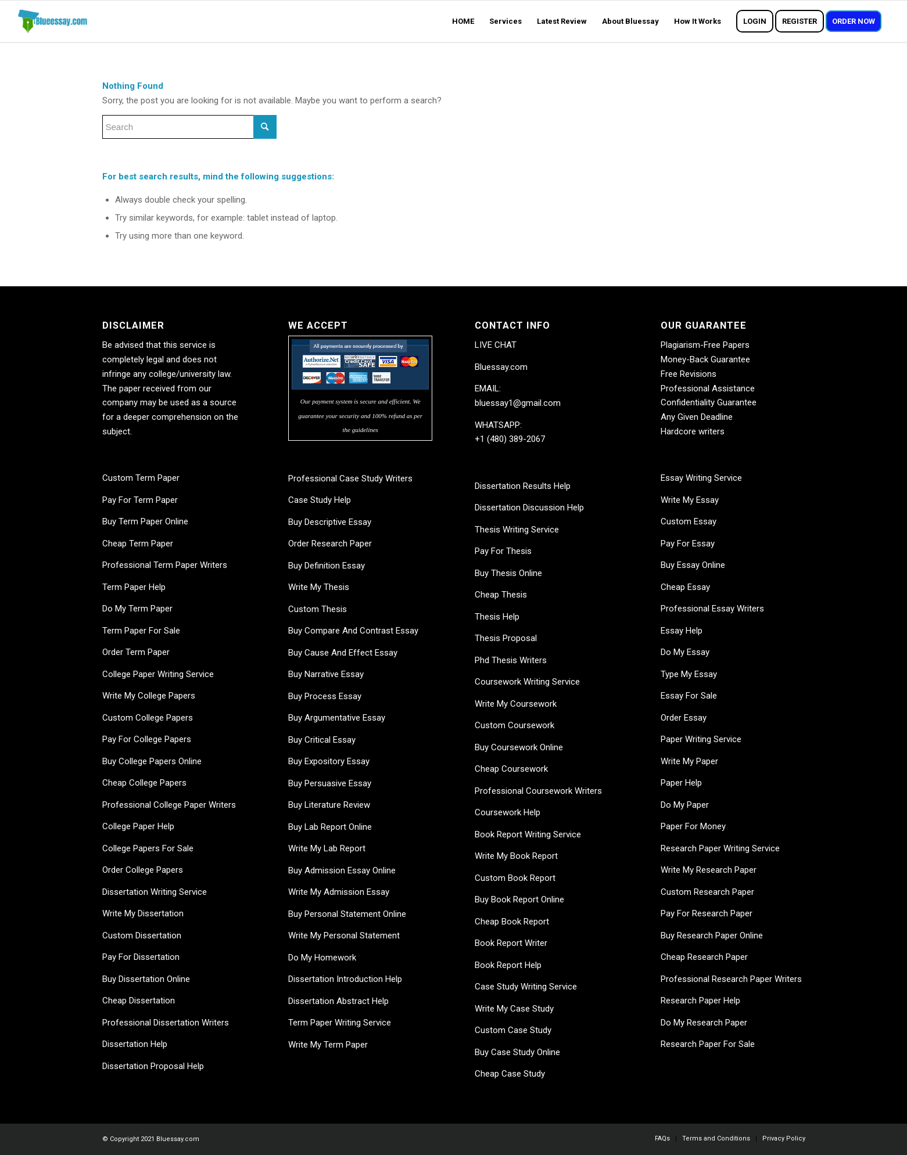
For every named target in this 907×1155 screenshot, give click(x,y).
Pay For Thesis (503, 551)
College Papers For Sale (147, 848)
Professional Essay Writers (712, 608)
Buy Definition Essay (326, 565)
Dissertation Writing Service (154, 892)
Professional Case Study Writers (350, 478)
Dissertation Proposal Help (153, 1066)
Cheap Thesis (501, 594)
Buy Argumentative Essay (336, 718)
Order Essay (684, 718)
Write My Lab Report (326, 848)
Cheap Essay (685, 587)
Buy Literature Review (329, 805)
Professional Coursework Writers (538, 791)
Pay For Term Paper (140, 500)
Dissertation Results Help (523, 486)
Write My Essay (690, 500)
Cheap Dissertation (138, 1000)
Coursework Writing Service (527, 682)
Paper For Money (693, 826)
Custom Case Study (513, 1030)
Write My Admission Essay (338, 892)
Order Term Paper (136, 652)
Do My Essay (685, 652)
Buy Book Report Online (519, 899)
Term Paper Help (134, 587)
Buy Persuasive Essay (329, 783)
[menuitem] (463, 21)
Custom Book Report (515, 878)
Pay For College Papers (146, 739)
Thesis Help (497, 616)
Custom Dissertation (141, 935)
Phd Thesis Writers (511, 660)
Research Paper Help (700, 1000)
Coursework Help (507, 812)
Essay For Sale (689, 695)
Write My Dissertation (143, 913)
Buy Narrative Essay (326, 674)
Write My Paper (689, 761)
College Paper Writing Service (158, 674)
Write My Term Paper (328, 1044)
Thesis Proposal (506, 638)
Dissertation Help (134, 1044)
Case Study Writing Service (526, 986)
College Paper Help (138, 826)
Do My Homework (322, 957)
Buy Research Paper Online (712, 935)
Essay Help (681, 630)
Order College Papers (142, 870)
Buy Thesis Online (508, 573)
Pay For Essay (688, 543)
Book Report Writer (511, 943)
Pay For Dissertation (141, 957)
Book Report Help (508, 965)
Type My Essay (689, 674)
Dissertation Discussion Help (529, 507)
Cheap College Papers (144, 783)
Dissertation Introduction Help (345, 979)
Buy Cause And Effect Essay (342, 652)
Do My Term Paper (137, 608)
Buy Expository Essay (329, 761)
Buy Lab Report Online (330, 827)
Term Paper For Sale (141, 630)
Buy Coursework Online (519, 747)
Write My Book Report (516, 856)
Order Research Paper (330, 543)
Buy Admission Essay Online (342, 870)
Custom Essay (688, 521)
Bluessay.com (501, 367)
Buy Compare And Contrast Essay (353, 630)
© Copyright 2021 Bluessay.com (150, 1139)
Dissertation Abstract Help (338, 1001)
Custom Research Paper (707, 892)
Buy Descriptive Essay (329, 522)
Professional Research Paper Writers (731, 979)
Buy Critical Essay (322, 740)
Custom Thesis (317, 609)
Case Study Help (319, 500)
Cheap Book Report (512, 921)
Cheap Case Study (510, 1073)
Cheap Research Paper (704, 957)
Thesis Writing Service (517, 529)
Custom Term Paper (141, 478)
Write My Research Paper (709, 870)
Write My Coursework (516, 704)
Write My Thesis (318, 587)
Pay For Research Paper (706, 913)
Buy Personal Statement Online (347, 914)
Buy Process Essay (324, 696)
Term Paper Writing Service (339, 1022)
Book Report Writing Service (528, 834)
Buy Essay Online (693, 565)
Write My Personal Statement (344, 935)
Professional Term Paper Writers (164, 565)
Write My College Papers (148, 695)
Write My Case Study (514, 1008)
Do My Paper (685, 805)
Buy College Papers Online (152, 761)
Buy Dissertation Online (146, 979)
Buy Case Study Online (517, 1052)
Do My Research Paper (704, 1022)
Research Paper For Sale (708, 1044)
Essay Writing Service (701, 478)
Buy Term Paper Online (145, 521)
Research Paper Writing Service (720, 848)
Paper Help (681, 783)
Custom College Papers (147, 718)
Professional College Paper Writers (169, 805)
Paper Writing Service (701, 739)
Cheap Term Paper (137, 543)
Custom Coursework (514, 725)
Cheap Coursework (511, 769)
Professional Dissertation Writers (165, 1022)
